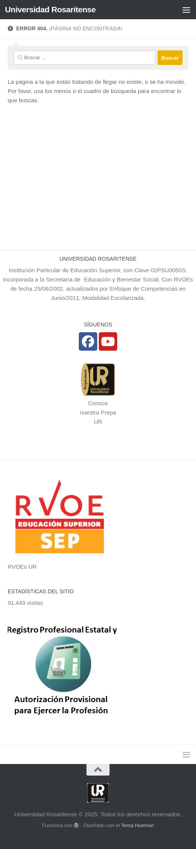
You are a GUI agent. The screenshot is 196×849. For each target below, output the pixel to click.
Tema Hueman (137, 825)
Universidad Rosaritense (50, 9)
